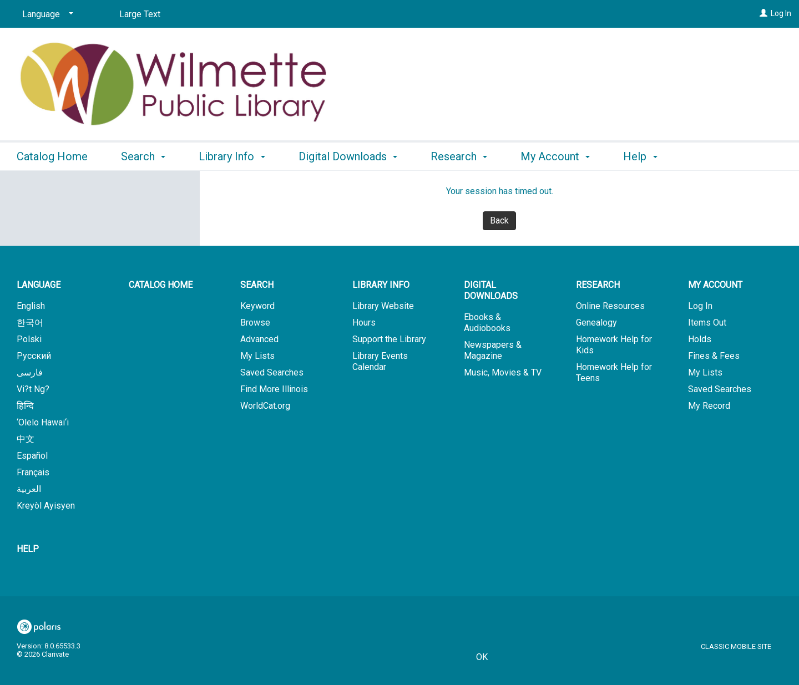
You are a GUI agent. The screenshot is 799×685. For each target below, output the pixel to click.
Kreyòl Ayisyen (46, 505)
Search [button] (143, 156)
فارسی (30, 372)
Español (32, 455)
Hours (364, 322)
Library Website (383, 306)
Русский (34, 356)
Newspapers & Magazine (493, 350)
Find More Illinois (274, 389)
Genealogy (596, 322)
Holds (699, 339)
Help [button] (640, 156)
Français (33, 472)
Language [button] (38, 285)
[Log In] (763, 13)
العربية (29, 489)
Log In (781, 13)
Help (28, 549)
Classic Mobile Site (736, 646)
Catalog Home (52, 156)
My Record (709, 405)
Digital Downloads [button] (348, 156)
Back (499, 220)
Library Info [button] (232, 156)
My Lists (257, 356)
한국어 (30, 322)
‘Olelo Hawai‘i (43, 422)
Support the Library (389, 339)
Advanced (259, 339)
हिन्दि (25, 405)
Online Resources (610, 306)
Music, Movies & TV (503, 372)
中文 (25, 439)
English (31, 306)
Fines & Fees (714, 356)
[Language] (46, 14)
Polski (29, 339)
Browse (255, 322)
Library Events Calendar (380, 361)
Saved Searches (272, 372)
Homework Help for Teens (614, 372)
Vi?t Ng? (33, 389)
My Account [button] (555, 156)
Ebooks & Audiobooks (487, 322)
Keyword (257, 306)
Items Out (707, 322)
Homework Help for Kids (614, 345)
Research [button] (459, 156)
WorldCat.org (265, 405)
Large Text (139, 14)
